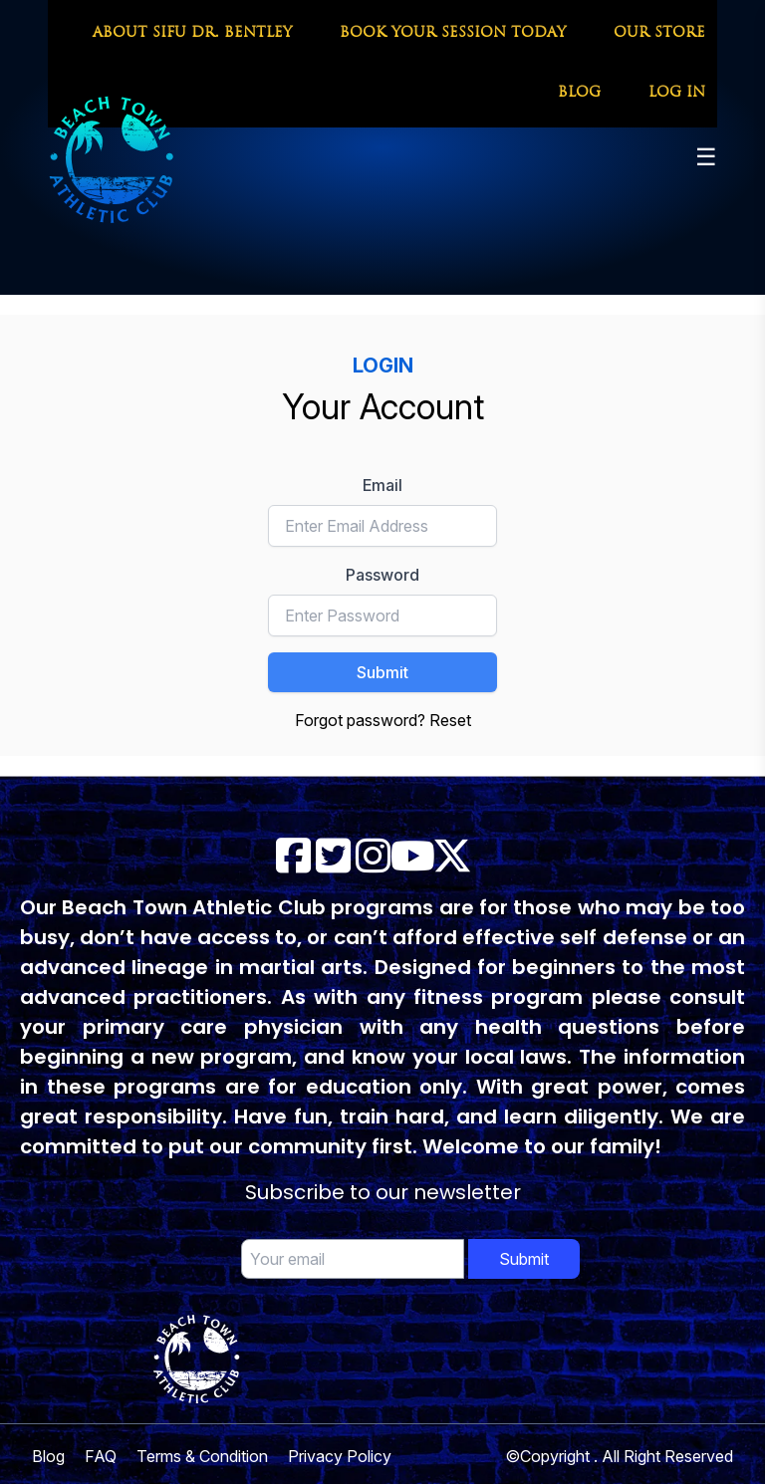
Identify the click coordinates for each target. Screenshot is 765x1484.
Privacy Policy (339, 1456)
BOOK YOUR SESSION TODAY (453, 33)
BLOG (579, 93)
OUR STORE (659, 33)
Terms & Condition (202, 1456)
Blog (48, 1456)
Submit (382, 672)
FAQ (101, 1456)
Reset (450, 720)
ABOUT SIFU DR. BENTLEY (192, 33)
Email (382, 485)
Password (382, 575)
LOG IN (676, 93)
